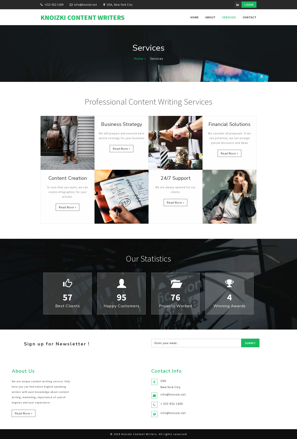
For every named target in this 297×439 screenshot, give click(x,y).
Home (194, 17)
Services (229, 17)
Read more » (121, 148)
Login (249, 4)
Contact (249, 17)
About (210, 17)
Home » (140, 58)
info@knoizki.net (85, 4)
